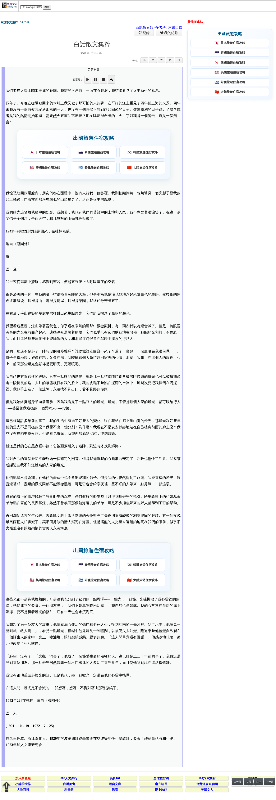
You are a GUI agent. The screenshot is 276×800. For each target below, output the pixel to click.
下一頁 (269, 781)
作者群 (160, 27)
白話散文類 (144, 27)
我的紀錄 (170, 33)
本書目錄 (175, 27)
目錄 (258, 781)
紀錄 (146, 33)
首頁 (248, 781)
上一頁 (237, 781)
